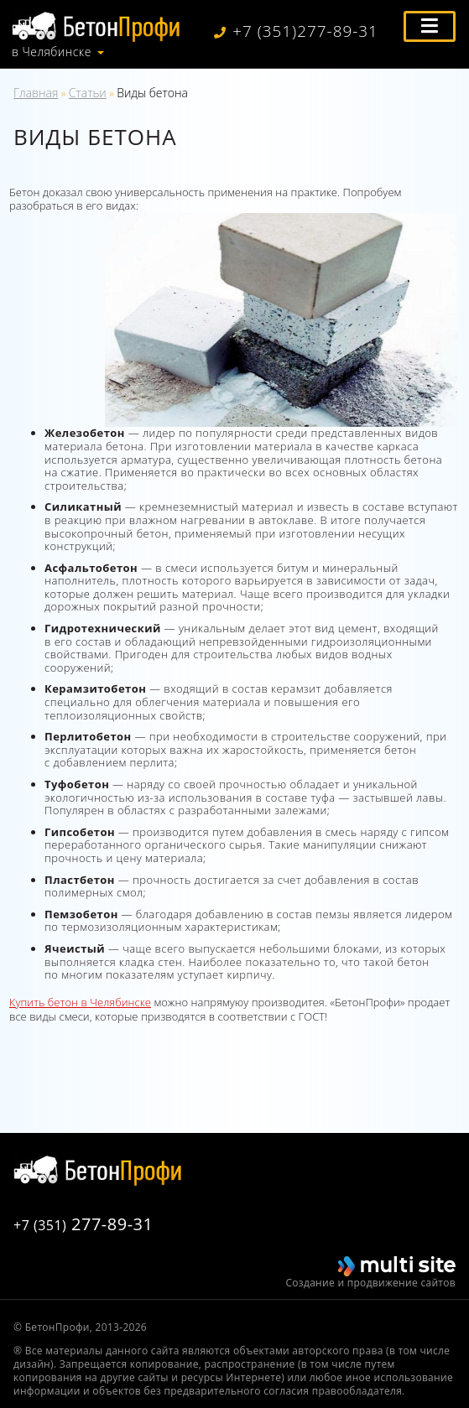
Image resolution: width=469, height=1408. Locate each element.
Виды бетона (152, 93)
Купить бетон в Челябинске (80, 1002)
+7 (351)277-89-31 (296, 31)
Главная (35, 93)
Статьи (88, 93)
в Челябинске (51, 52)
